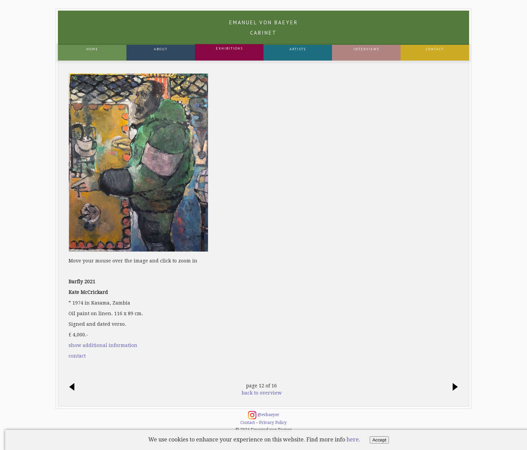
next (453, 387)
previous (74, 387)
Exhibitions (229, 48)
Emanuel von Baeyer (263, 27)
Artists (298, 49)
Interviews (366, 49)
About (161, 49)
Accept (379, 439)
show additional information (103, 345)
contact (77, 356)
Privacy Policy (273, 422)
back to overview (262, 393)
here (352, 439)
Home (92, 49)
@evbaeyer (263, 415)
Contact (435, 49)
